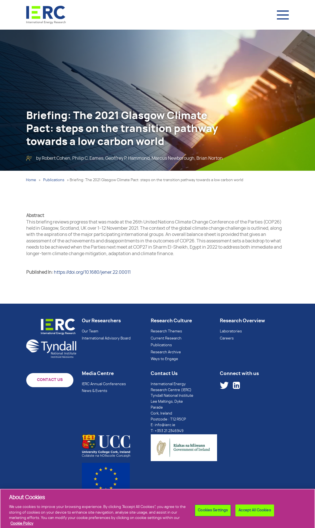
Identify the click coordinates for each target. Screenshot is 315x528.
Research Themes (166, 331)
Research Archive (166, 352)
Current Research (166, 338)
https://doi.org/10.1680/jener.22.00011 (92, 272)
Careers (227, 338)
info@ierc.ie (165, 425)
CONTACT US (50, 380)
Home (31, 180)
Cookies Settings (213, 514)
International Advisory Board (106, 338)
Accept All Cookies (255, 514)
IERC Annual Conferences (104, 384)
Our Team (90, 331)
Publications (53, 180)
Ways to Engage (164, 359)
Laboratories (231, 331)
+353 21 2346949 (169, 431)
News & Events (94, 391)
